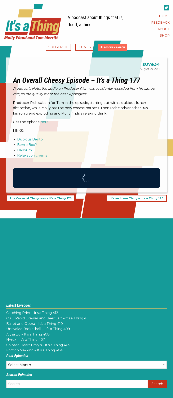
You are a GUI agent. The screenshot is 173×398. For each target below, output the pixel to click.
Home (164, 16)
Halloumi (24, 150)
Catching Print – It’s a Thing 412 (32, 313)
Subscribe (58, 47)
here (45, 122)
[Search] (77, 384)
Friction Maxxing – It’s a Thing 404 (34, 350)
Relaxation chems (32, 155)
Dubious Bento (30, 139)
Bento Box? (27, 145)
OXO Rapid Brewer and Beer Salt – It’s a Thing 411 (47, 318)
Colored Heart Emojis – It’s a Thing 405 (38, 345)
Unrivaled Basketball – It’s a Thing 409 (38, 329)
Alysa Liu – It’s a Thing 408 (28, 334)
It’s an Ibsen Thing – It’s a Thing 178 (137, 198)
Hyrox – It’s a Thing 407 (25, 340)
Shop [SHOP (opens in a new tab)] (165, 35)
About (164, 29)
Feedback (160, 22)
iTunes (84, 47)
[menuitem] (164, 16)
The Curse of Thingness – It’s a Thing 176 (40, 198)
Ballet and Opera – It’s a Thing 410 (34, 324)
